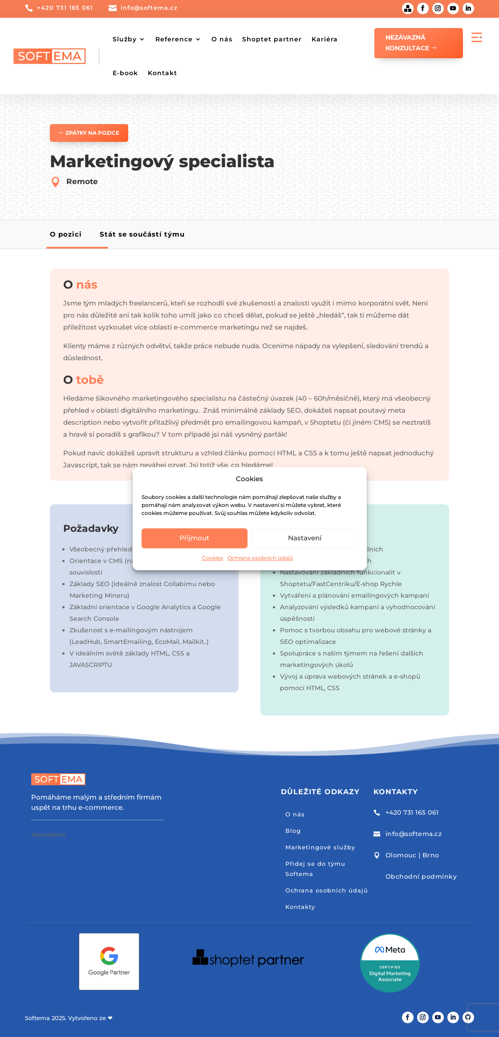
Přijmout (194, 538)
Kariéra (325, 39)
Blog (293, 830)
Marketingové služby (320, 847)
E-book (125, 73)
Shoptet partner (272, 39)
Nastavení (304, 538)
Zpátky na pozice (92, 132)
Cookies (212, 558)
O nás (221, 39)
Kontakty (300, 906)
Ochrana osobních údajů (260, 558)
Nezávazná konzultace (407, 42)
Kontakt (162, 73)
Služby (125, 39)
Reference (174, 39)
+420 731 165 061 (65, 7)
